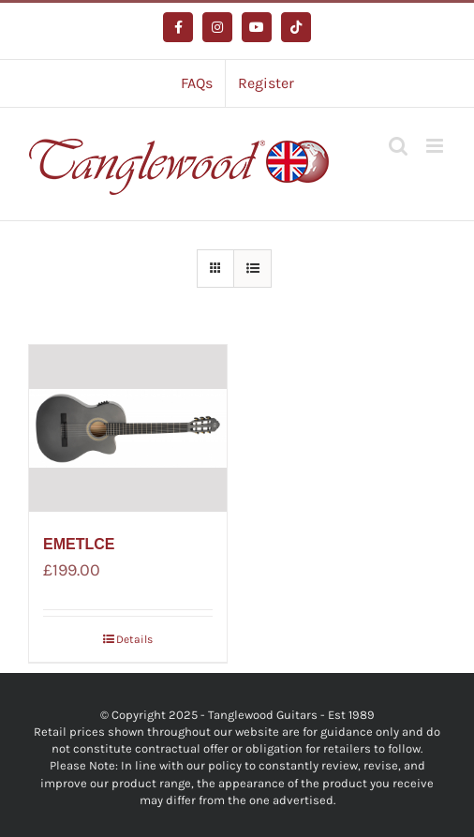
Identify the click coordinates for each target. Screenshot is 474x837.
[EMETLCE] (128, 428)
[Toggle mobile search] (398, 146)
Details (134, 639)
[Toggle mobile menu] (436, 146)
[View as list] (252, 268)
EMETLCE (78, 544)
